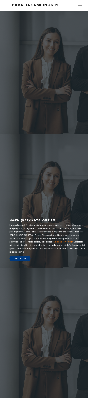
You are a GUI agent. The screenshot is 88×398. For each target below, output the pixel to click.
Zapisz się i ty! (20, 258)
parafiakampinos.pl (35, 5)
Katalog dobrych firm (63, 241)
